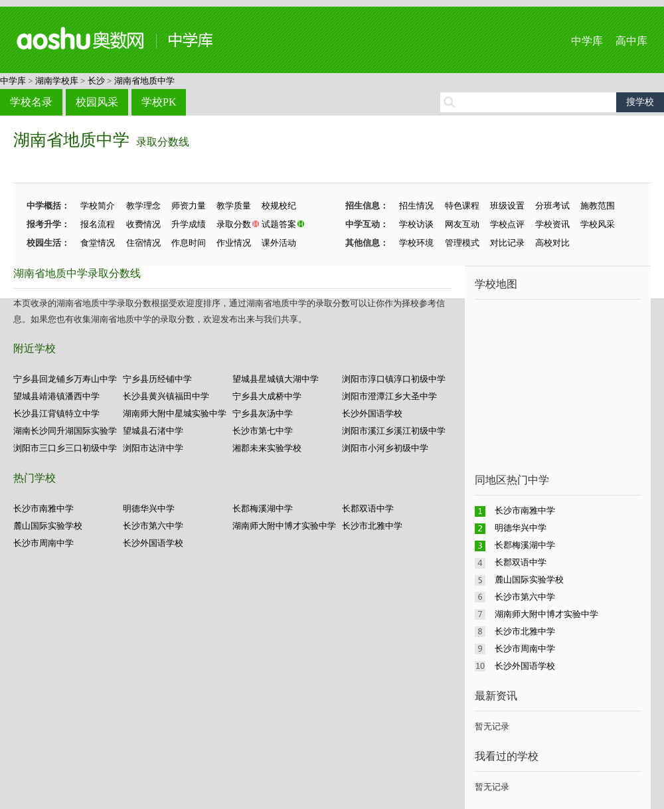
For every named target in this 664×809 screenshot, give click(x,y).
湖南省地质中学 (144, 81)
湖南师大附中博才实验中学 (284, 526)
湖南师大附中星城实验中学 (174, 413)
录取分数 (233, 224)
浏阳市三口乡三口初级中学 (65, 448)
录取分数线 (162, 141)
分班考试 (552, 206)
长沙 (96, 81)
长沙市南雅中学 (43, 508)
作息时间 (188, 243)
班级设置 (507, 206)
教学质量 (233, 206)
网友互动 (462, 224)
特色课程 (462, 206)
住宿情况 (143, 243)
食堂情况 (97, 243)
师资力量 (188, 206)
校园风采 (97, 102)
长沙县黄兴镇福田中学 (166, 396)
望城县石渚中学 (153, 431)
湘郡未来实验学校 (266, 448)
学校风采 (597, 224)
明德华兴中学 (149, 508)
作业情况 (233, 243)
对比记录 (507, 243)
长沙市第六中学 (153, 526)
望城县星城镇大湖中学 (275, 379)
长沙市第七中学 (262, 431)
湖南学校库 (56, 81)
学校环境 (416, 243)
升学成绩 (188, 224)
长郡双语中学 (368, 508)
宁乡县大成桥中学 (266, 396)
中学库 (587, 40)
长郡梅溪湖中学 (262, 508)
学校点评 (507, 224)
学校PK (158, 102)
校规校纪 (279, 206)
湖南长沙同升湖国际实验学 (65, 431)
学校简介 (97, 206)
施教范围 (597, 206)
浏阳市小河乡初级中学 (385, 448)
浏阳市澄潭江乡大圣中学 (389, 396)
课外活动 (279, 243)
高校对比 (552, 243)
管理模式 (462, 243)
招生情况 (416, 206)
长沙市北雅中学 (372, 526)
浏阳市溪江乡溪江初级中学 (394, 431)
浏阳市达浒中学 (153, 448)
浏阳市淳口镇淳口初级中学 (394, 379)
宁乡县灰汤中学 (262, 413)
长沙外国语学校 (372, 413)
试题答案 (279, 224)
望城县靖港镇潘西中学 (56, 396)
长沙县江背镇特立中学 (56, 413)
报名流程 (97, 224)
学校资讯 (552, 224)
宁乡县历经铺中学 (157, 379)
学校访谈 (416, 224)
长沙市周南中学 (43, 543)
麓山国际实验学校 (47, 526)
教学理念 (143, 206)
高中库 (631, 40)
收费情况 (143, 224)
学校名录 (31, 102)
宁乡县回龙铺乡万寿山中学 (65, 379)
